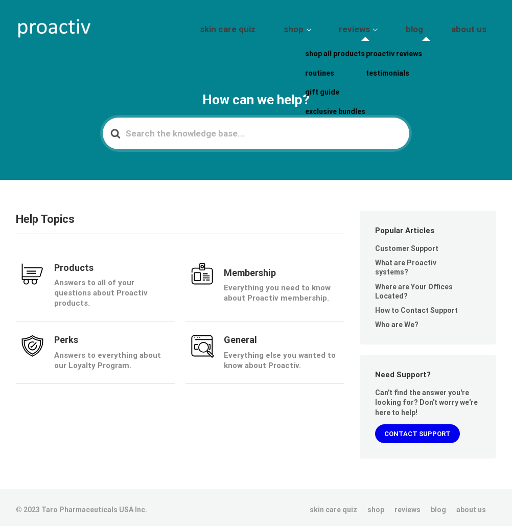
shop (343, 27)
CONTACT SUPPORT (417, 429)
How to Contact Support (416, 306)
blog (436, 27)
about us (476, 27)
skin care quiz (291, 27)
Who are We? (396, 320)
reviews (390, 27)
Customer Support (406, 244)
